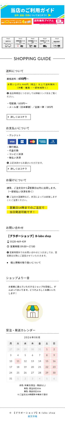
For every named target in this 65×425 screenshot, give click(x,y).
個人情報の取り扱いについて (26, 262)
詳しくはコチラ (19, 117)
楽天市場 (32, 416)
